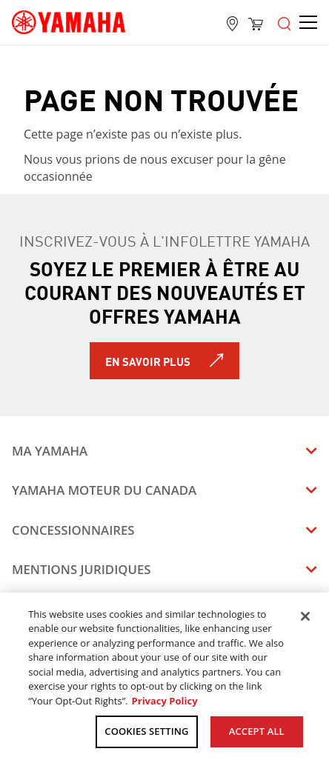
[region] (164, 676)
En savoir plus (147, 361)
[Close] (305, 616)
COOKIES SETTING (146, 731)
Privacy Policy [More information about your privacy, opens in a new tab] (165, 700)
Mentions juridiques (81, 569)
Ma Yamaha (49, 450)
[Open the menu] (284, 22)
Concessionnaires (73, 530)
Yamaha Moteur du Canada (104, 490)
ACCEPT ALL (257, 731)
